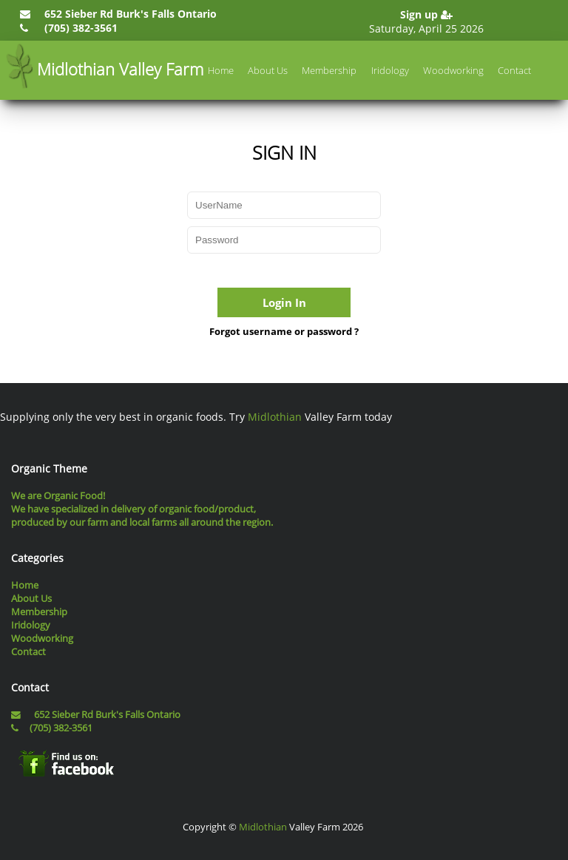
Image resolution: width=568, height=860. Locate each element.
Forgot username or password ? (284, 331)
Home (221, 70)
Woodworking (453, 70)
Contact (514, 70)
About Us (268, 70)
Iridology (390, 70)
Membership (329, 70)
